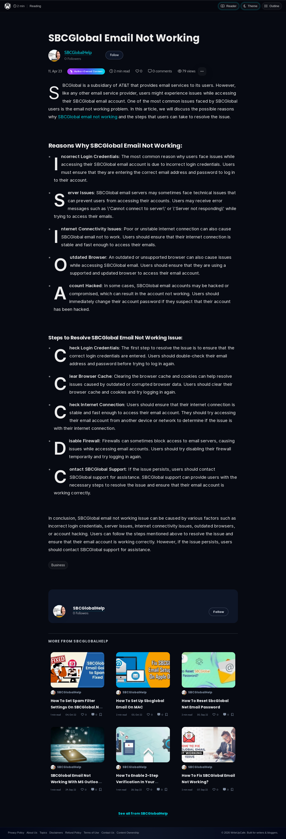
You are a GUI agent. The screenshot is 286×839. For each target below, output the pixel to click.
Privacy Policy (16, 832)
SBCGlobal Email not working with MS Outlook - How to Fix (77, 782)
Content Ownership (128, 832)
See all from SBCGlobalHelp (143, 813)
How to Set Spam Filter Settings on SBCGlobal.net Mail (77, 707)
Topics (43, 832)
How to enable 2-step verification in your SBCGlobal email (137, 782)
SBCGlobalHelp (78, 52)
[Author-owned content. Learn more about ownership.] (86, 71)
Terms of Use (91, 832)
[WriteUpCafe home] (7, 6)
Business (58, 565)
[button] (202, 71)
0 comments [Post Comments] (160, 71)
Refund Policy (73, 832)
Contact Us (107, 832)
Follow (114, 55)
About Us (32, 832)
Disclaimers (56, 832)
